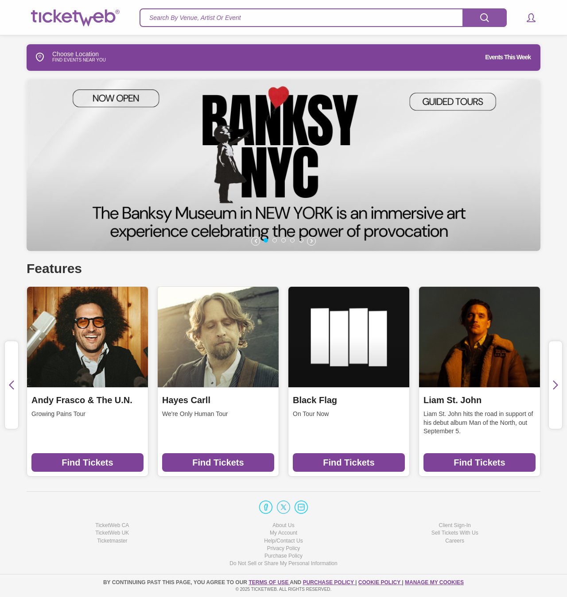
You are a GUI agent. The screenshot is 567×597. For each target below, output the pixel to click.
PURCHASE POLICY (329, 582)
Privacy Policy (283, 548)
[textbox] (323, 17)
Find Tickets (87, 462)
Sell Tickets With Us (454, 533)
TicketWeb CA (112, 525)
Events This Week (508, 57)
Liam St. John (452, 400)
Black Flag (315, 400)
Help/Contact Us (283, 541)
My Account (283, 533)
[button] (527, 17)
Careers (454, 541)
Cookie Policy (380, 582)
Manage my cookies (434, 582)
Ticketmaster (112, 541)
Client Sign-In (455, 525)
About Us (283, 525)
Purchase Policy (283, 556)
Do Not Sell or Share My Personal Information (283, 563)
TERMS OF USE (269, 582)
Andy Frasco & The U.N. (81, 400)
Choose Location (63, 57)
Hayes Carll (186, 400)
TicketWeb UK (112, 533)
